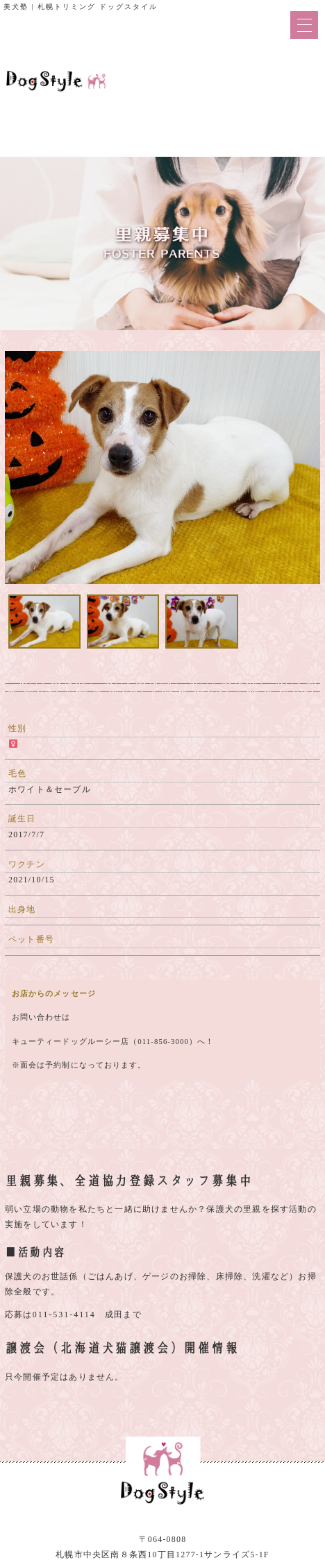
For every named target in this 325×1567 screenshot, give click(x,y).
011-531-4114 (64, 1314)
